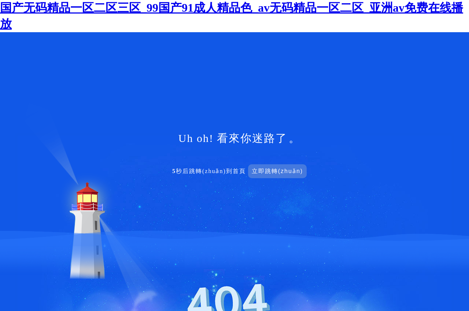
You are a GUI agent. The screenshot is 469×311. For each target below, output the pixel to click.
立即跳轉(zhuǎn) (277, 171)
